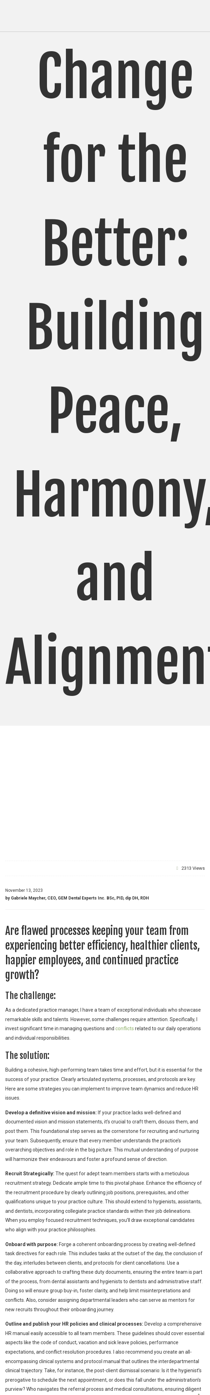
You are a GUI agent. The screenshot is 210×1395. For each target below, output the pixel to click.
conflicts (124, 1028)
